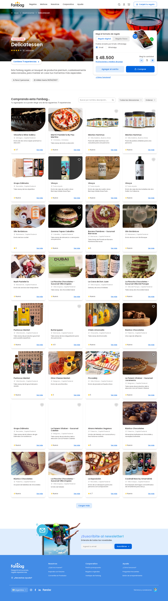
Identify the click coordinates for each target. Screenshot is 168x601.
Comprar (140, 69)
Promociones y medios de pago (109, 61)
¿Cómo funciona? (103, 77)
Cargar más (84, 505)
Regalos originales (93, 572)
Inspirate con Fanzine (56, 572)
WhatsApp (111, 47)
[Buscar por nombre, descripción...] (97, 100)
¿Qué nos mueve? (55, 567)
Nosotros (55, 4)
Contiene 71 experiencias (26, 61)
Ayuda (80, 4)
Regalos (33, 4)
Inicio (15, 13)
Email (99, 47)
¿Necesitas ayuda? (21, 578)
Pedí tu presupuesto (93, 567)
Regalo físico (121, 38)
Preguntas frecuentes (131, 572)
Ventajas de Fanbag (93, 575)
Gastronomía (28, 13)
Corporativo (68, 4)
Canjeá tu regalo (145, 4)
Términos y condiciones (143, 590)
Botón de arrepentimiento (132, 575)
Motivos (43, 4)
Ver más (40, 150)
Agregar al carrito (110, 69)
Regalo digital (104, 38)
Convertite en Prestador (57, 575)
